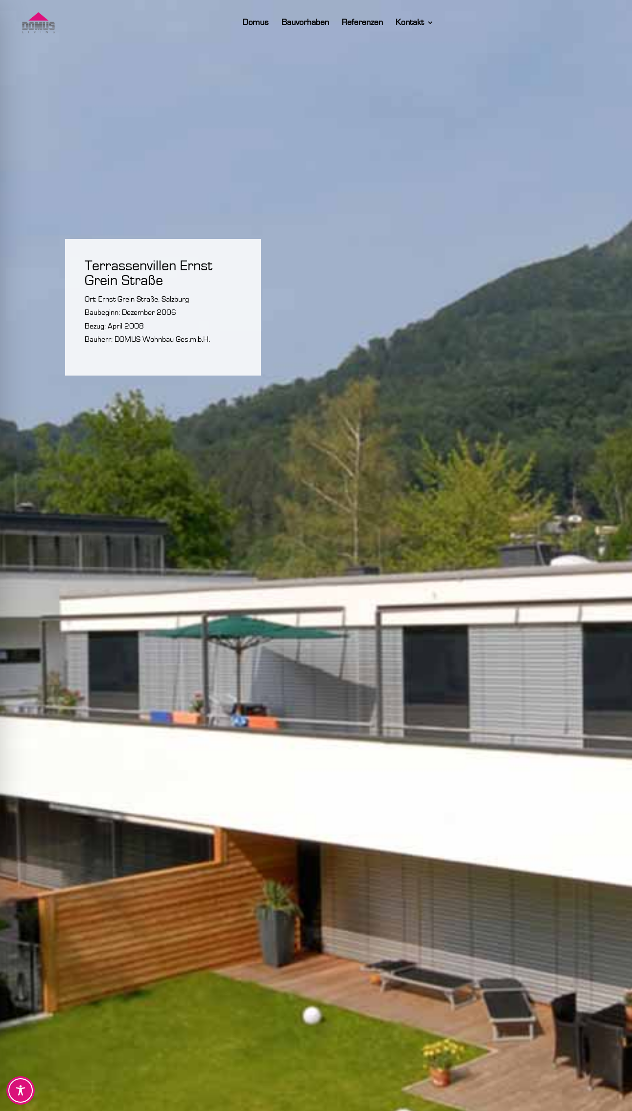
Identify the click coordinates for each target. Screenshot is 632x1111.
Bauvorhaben (313, 23)
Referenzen (370, 23)
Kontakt (418, 23)
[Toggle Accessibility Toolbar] (20, 1090)
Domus (264, 23)
